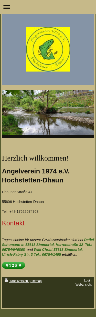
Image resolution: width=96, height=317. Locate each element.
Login (87, 280)
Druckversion (17, 281)
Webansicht (83, 284)
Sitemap (36, 281)
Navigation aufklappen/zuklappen (48, 6)
